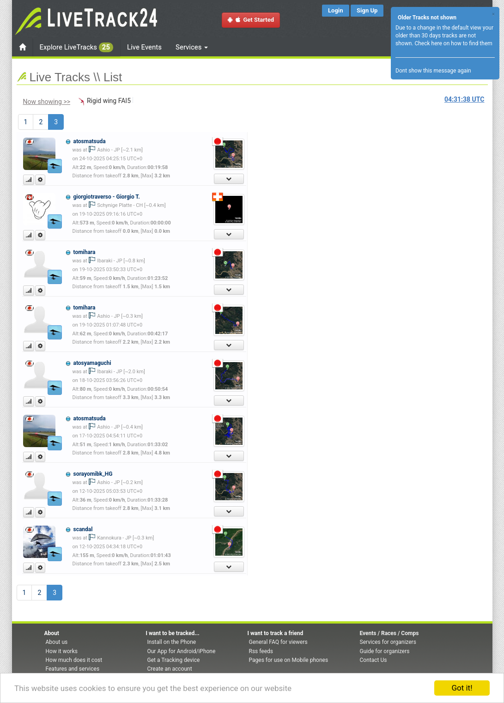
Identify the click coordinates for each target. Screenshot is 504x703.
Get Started (251, 19)
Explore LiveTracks (77, 47)
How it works (62, 651)
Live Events (144, 47)
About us (57, 642)
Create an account (169, 669)
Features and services (73, 669)
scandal (82, 529)
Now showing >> (47, 101)
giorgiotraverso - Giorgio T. (106, 197)
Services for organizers (388, 642)
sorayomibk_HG (92, 474)
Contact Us (373, 660)
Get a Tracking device (173, 660)
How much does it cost (74, 660)
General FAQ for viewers (278, 642)
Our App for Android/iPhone (181, 651)
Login (335, 10)
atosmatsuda (89, 141)
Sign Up (367, 10)
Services (192, 47)
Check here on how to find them (453, 43)
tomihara (84, 252)
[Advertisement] (291, 187)
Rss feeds (261, 651)
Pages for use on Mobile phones (288, 660)
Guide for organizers (385, 651)
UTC (464, 99)
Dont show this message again (433, 70)
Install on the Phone (171, 642)
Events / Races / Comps (389, 633)
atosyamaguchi (92, 363)
